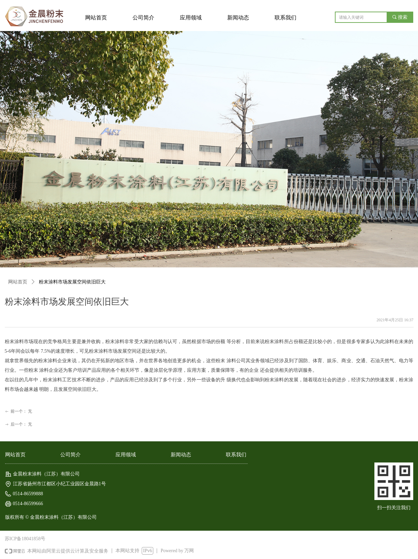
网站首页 (17, 281)
